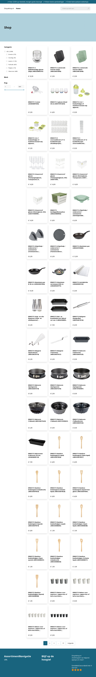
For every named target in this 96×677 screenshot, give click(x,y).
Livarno (12, 61)
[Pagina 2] (50, 643)
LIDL (10, 51)
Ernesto (12, 54)
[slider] (5, 89)
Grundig (11, 58)
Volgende (71, 643)
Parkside (12, 64)
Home (18, 8)
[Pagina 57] (63, 643)
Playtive (12, 68)
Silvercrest (12, 71)
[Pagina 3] (54, 643)
